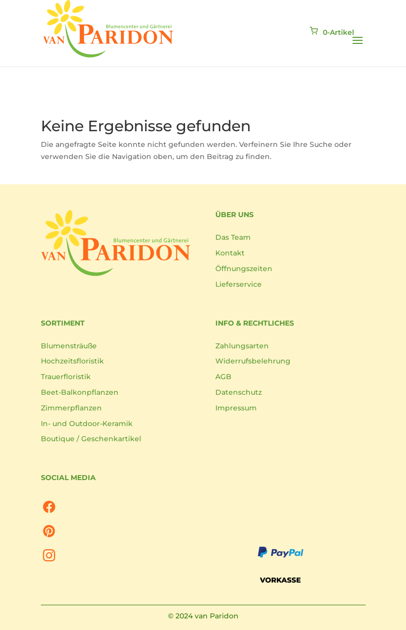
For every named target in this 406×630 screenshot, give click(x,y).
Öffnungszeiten (243, 268)
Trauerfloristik (66, 376)
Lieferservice (238, 284)
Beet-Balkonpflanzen (80, 392)
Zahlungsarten (242, 345)
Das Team (233, 237)
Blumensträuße (69, 345)
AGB (223, 376)
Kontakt (230, 252)
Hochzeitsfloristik (72, 360)
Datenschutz (238, 392)
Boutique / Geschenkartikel (91, 438)
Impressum (236, 407)
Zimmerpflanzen (71, 407)
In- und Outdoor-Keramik (87, 423)
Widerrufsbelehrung (253, 360)
